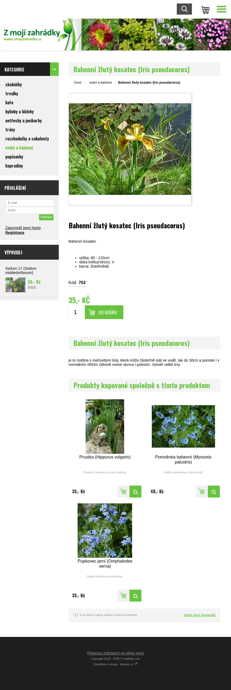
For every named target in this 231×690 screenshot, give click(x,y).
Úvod (77, 82)
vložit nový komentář (200, 615)
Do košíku (108, 312)
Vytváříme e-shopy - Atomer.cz (115, 664)
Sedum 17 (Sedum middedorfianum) (20, 270)
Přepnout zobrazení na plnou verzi (115, 653)
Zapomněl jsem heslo (23, 228)
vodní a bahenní (100, 82)
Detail (32, 287)
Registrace (14, 232)
